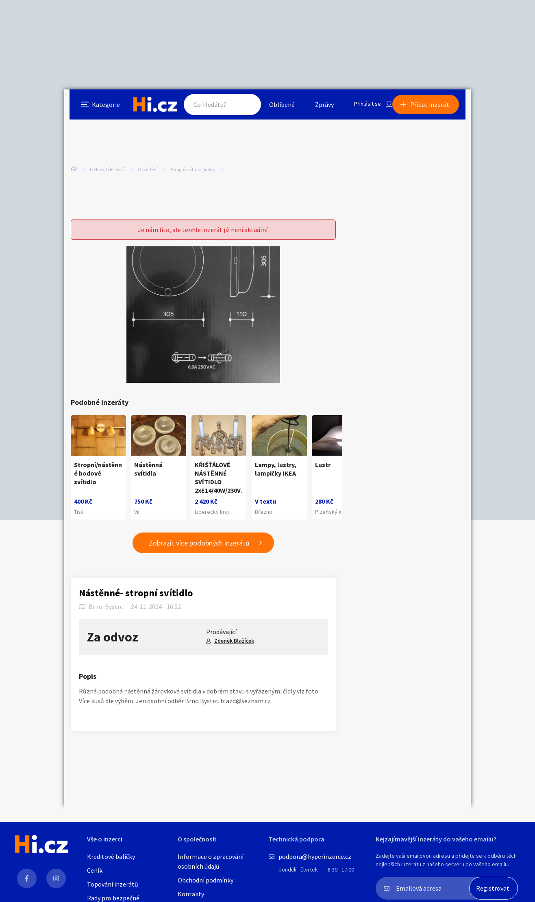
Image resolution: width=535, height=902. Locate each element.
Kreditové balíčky (111, 856)
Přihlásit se (361, 107)
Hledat (238, 107)
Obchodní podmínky (205, 880)
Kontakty (191, 894)
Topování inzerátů (112, 884)
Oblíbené (273, 107)
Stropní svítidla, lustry (193, 170)
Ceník (94, 870)
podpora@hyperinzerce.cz (314, 856)
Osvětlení (148, 170)
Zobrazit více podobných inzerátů (199, 547)
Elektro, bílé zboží (107, 170)
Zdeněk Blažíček (234, 645)
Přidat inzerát (435, 107)
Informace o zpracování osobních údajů (211, 861)
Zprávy (316, 107)
